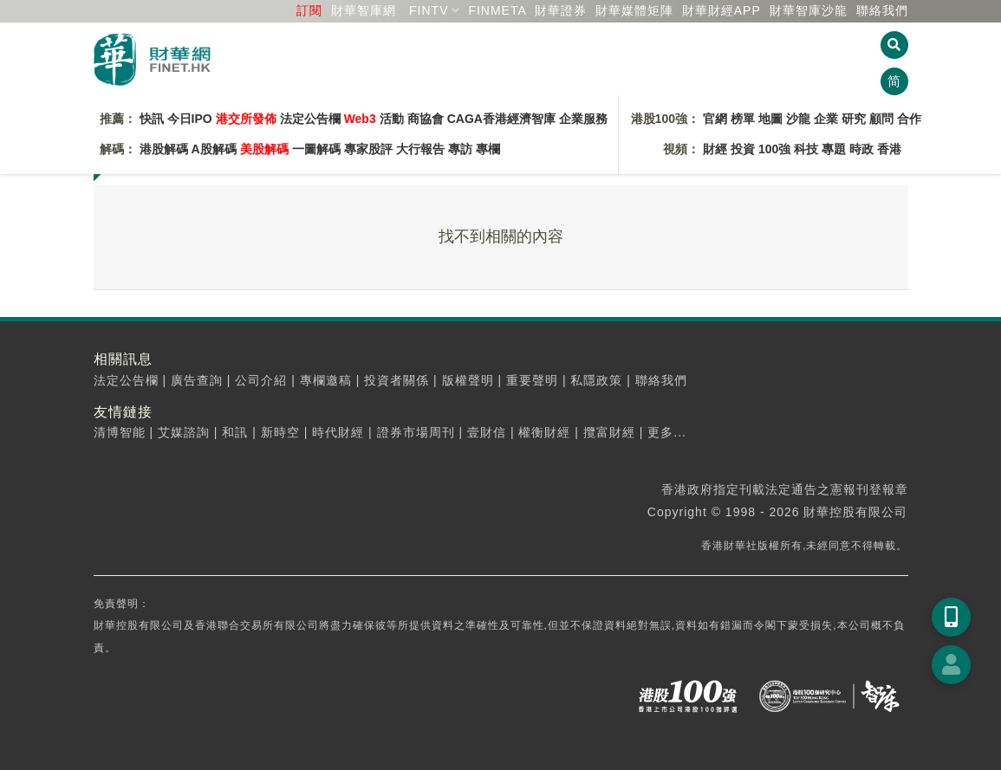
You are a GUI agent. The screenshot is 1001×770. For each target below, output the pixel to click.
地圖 (770, 119)
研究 (854, 119)
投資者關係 (396, 380)
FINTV (428, 10)
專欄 (488, 149)
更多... (666, 432)
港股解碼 (164, 149)
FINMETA (497, 10)
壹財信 (486, 432)
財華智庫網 (363, 10)
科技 (806, 149)
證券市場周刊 (416, 432)
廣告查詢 (197, 380)
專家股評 (368, 149)
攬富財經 (609, 432)
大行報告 (420, 149)
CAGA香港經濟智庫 (501, 119)
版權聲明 (468, 380)
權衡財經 (544, 432)
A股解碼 (214, 149)
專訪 (460, 149)
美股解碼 (264, 149)
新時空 (280, 432)
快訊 (152, 119)
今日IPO (189, 119)
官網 (715, 119)
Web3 (360, 119)
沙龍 (798, 119)
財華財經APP (721, 10)
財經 (715, 149)
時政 (861, 149)
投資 (743, 149)
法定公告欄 (310, 119)
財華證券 (561, 10)
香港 (889, 149)
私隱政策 (596, 380)
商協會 (425, 119)
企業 (826, 119)
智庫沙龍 (809, 10)
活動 (392, 119)
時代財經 (338, 432)
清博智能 (120, 432)
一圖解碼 (316, 149)
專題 (834, 149)
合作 (909, 119)
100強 (774, 149)
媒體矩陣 (634, 10)
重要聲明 (532, 380)
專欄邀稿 (326, 380)
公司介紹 (261, 380)
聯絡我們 (882, 10)
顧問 (881, 119)
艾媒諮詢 (184, 432)
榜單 (743, 119)
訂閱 (309, 10)
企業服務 (583, 119)
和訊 (235, 432)
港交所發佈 (246, 119)
